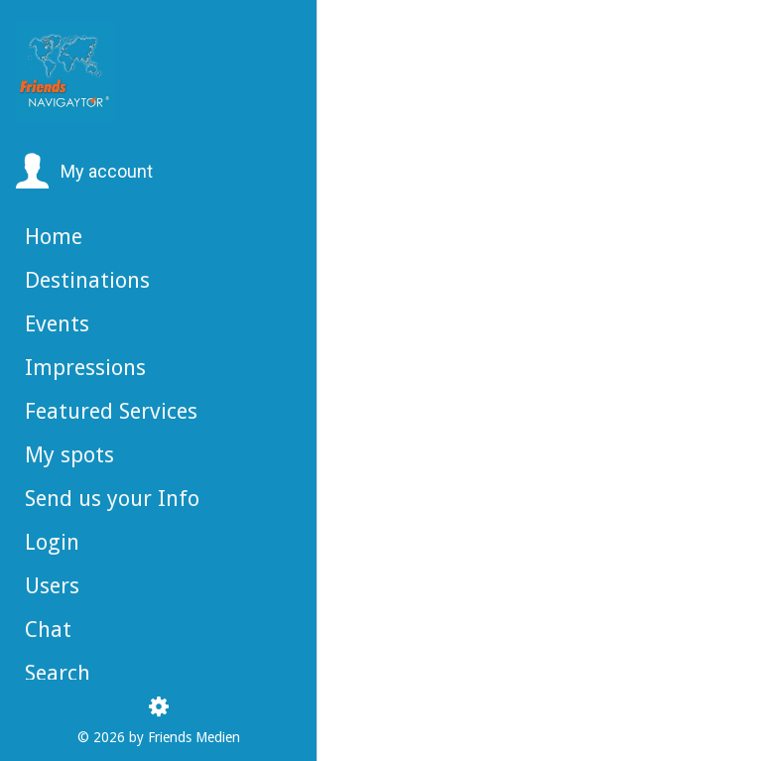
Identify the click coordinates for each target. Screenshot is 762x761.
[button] (84, 171)
